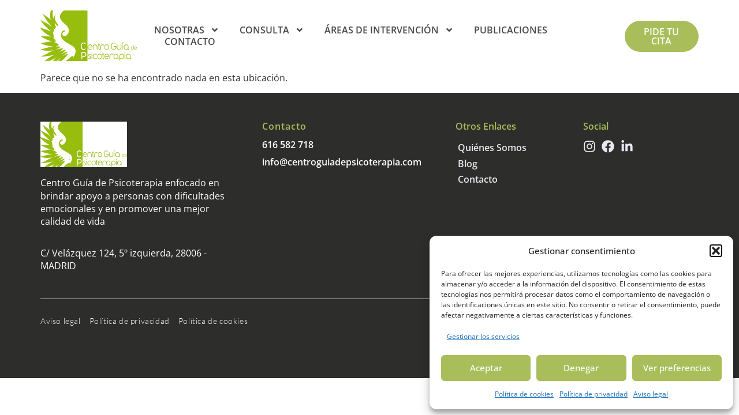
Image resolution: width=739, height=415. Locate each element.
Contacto (190, 41)
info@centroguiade (304, 162)
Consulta (272, 30)
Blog (467, 163)
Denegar (581, 367)
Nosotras (186, 30)
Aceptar (486, 367)
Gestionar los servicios (483, 336)
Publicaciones (510, 30)
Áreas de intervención (389, 30)
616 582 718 (287, 144)
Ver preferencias (677, 367)
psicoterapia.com (383, 162)
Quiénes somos (492, 147)
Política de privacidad (593, 394)
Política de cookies (524, 394)
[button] (716, 250)
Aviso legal (650, 394)
